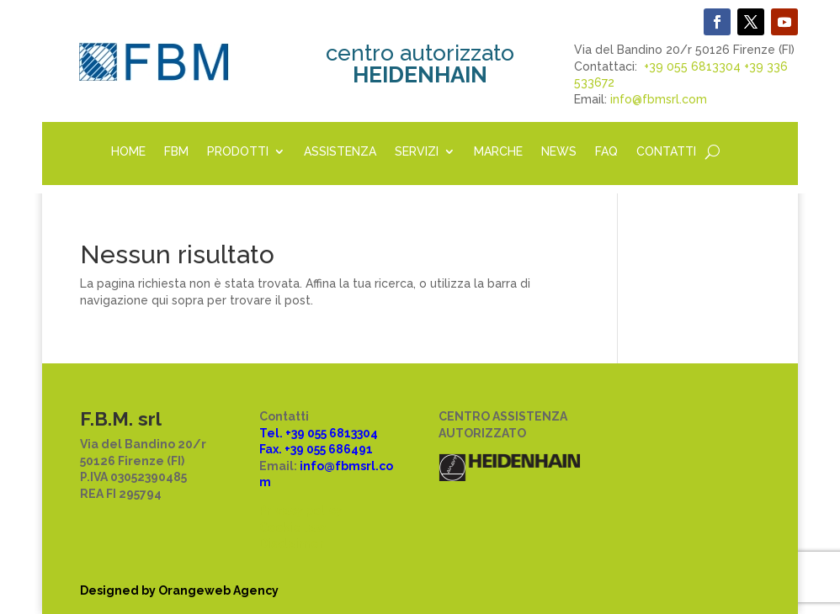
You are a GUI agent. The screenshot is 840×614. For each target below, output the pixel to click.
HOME (128, 152)
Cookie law (292, 527)
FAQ (606, 152)
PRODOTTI (237, 152)
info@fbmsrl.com (658, 99)
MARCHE (498, 152)
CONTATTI (666, 152)
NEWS (559, 152)
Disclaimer (291, 543)
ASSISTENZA (340, 152)
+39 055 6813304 (692, 66)
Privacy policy (300, 510)
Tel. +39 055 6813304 (318, 433)
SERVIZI (417, 152)
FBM (176, 152)
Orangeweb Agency (218, 590)
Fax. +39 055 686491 (316, 449)
